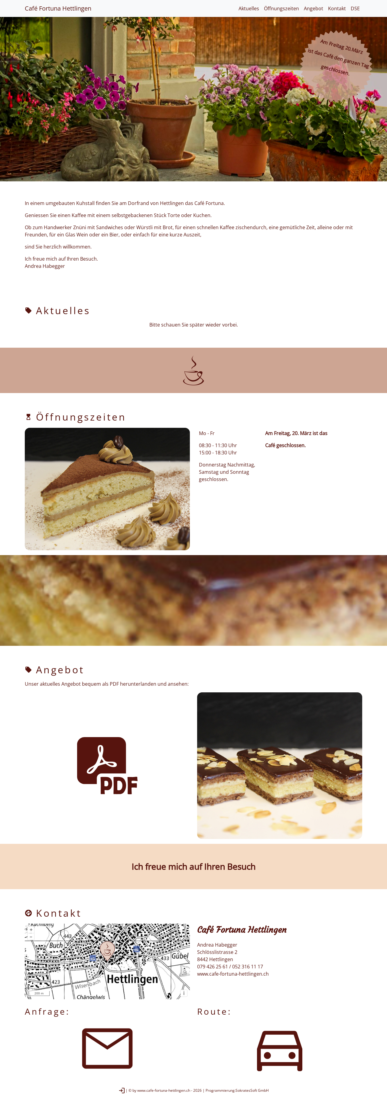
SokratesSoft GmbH (252, 1090)
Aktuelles (249, 8)
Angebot (313, 8)
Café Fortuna (58, 8)
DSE (355, 8)
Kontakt (337, 8)
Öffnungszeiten (281, 8)
